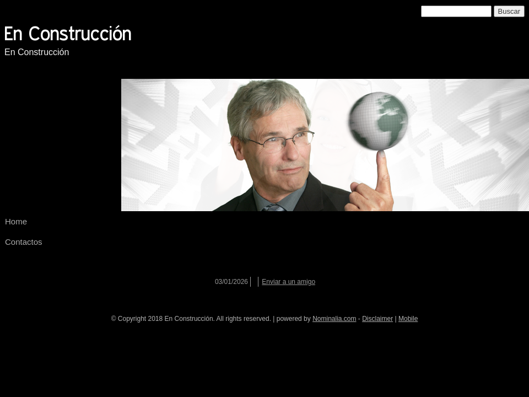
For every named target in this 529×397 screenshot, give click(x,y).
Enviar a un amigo (288, 282)
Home (16, 221)
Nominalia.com (334, 319)
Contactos (23, 241)
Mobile (408, 319)
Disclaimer (377, 319)
